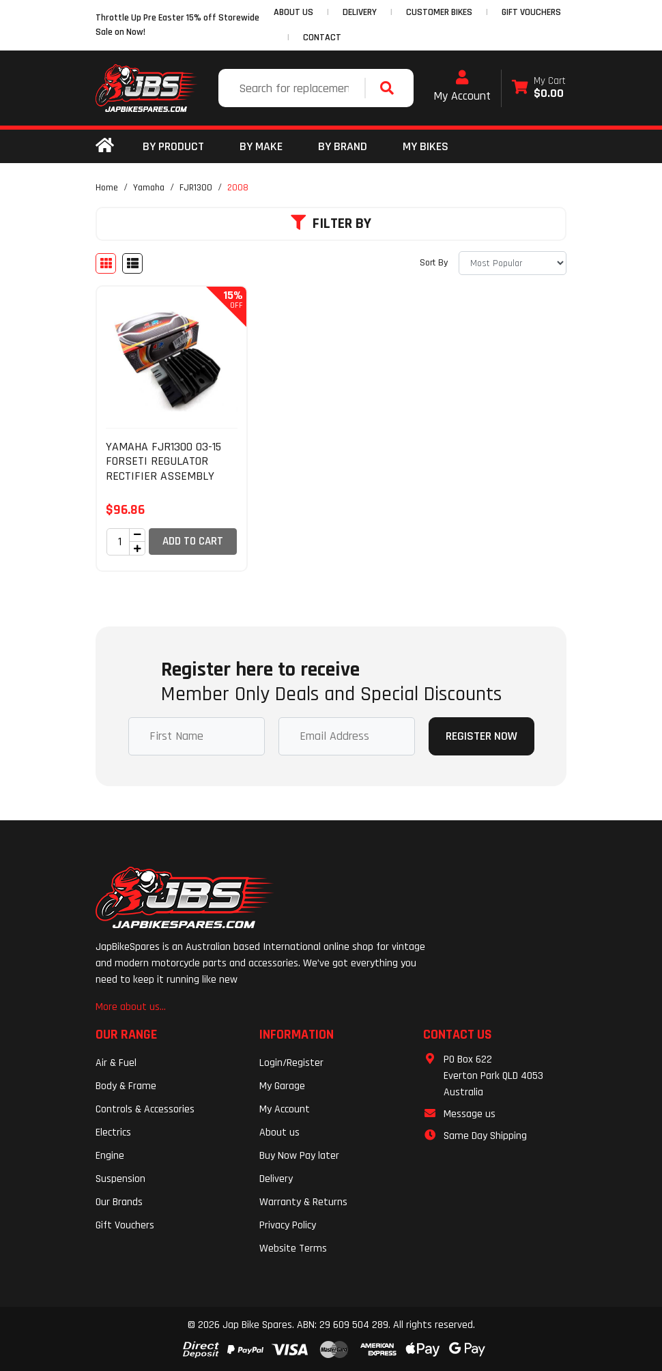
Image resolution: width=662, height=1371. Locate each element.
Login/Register (291, 1063)
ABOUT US (293, 12)
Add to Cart (192, 541)
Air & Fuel (116, 1063)
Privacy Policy (287, 1225)
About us (279, 1132)
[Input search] (293, 88)
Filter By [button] (331, 224)
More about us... (131, 1007)
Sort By (434, 263)
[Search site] (390, 88)
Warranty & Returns (303, 1202)
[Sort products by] (512, 263)
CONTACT (322, 37)
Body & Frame (126, 1086)
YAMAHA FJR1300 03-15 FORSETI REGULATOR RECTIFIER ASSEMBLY (163, 461)
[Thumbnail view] (106, 263)
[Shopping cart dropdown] (538, 88)
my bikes (425, 146)
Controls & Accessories (145, 1109)
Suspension (120, 1179)
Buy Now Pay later (299, 1156)
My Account (462, 87)
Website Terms (293, 1248)
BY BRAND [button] (342, 146)
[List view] (132, 263)
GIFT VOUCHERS (531, 12)
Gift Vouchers (125, 1225)
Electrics (113, 1132)
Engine (110, 1156)
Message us (469, 1114)
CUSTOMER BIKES (439, 12)
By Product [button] (173, 146)
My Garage (282, 1086)
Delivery (276, 1179)
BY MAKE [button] (261, 146)
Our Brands (119, 1202)
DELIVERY (360, 12)
